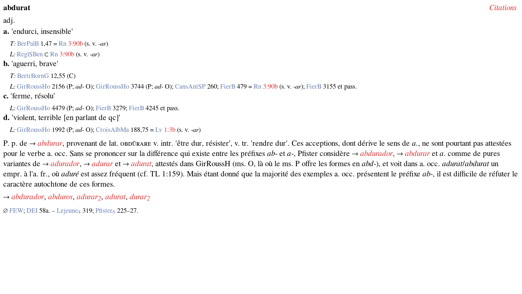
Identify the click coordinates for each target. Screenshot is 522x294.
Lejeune (69, 210)
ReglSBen (30, 54)
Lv (158, 130)
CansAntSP (190, 86)
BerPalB (28, 43)
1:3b (169, 130)
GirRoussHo (33, 86)
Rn (62, 43)
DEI (32, 210)
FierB (227, 86)
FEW (16, 210)
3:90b (75, 43)
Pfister (105, 210)
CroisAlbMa (112, 130)
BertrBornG (33, 76)
